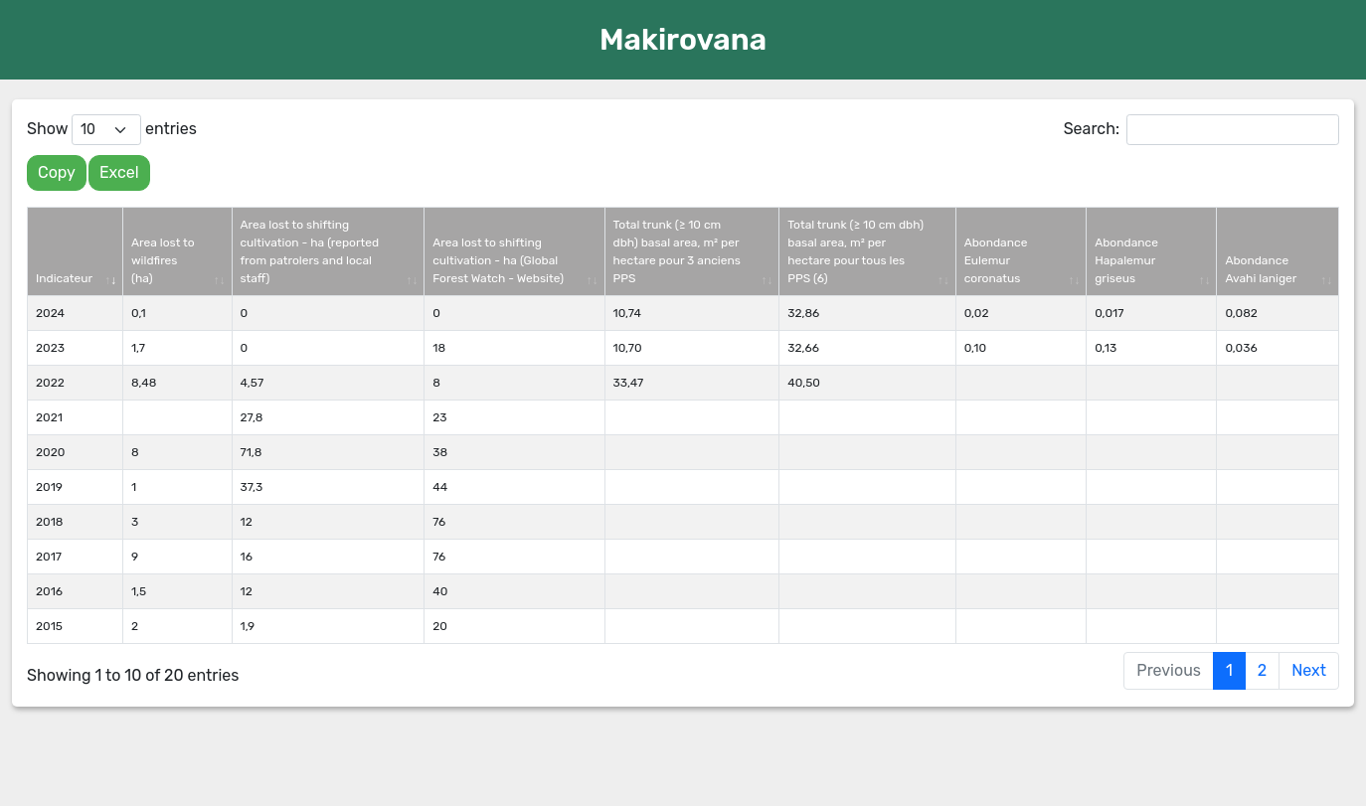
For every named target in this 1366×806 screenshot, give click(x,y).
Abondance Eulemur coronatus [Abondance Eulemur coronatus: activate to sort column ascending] (996, 260)
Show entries (112, 129)
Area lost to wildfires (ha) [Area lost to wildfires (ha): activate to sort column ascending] (163, 260)
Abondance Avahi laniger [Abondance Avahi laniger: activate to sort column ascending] (1260, 269)
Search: (1201, 129)
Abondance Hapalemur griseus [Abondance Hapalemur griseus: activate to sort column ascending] (1126, 260)
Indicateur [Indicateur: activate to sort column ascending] (64, 278)
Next (1308, 670)
